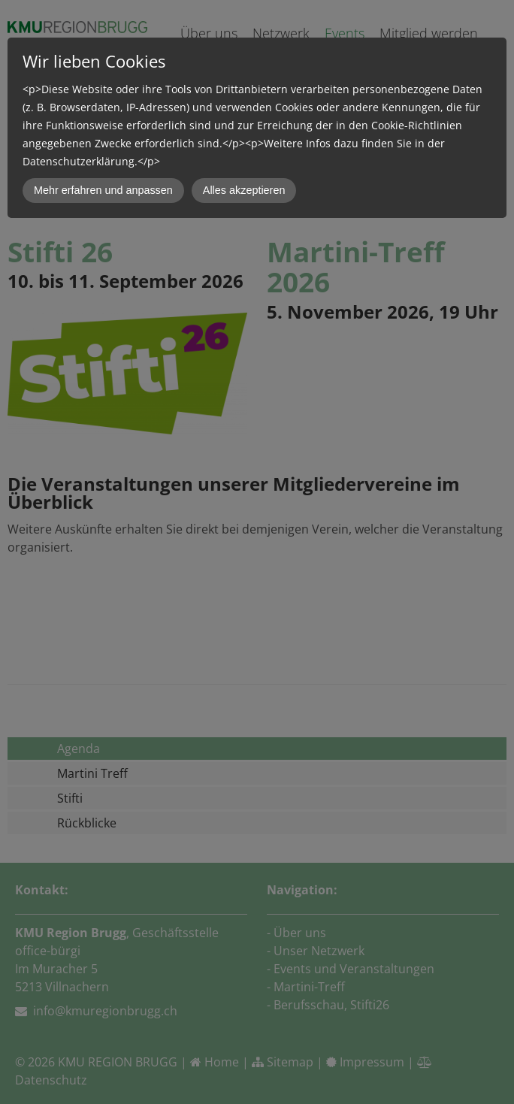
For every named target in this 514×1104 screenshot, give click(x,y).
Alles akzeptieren (244, 190)
